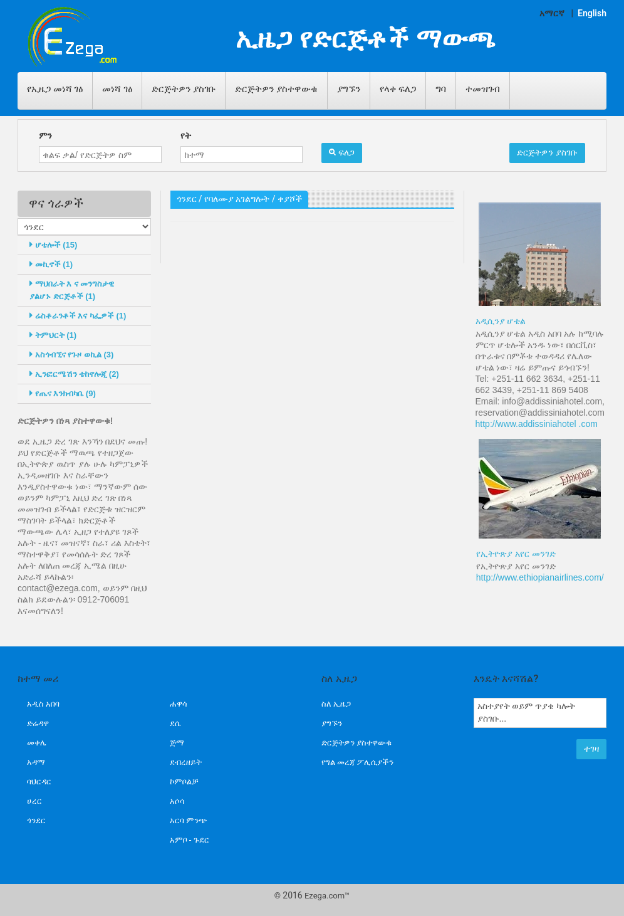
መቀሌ (36, 742)
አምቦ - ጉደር (189, 840)
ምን (45, 135)
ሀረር (34, 801)
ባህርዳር (39, 781)
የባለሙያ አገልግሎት (236, 199)
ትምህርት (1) (52, 335)
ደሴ (175, 723)
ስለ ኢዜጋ (336, 703)
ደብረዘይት (186, 762)
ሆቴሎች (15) (53, 245)
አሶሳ (177, 801)
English (592, 13)
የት (185, 135)
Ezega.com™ (327, 895)
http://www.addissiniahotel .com (537, 424)
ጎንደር (187, 199)
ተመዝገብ (482, 89)
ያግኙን (348, 89)
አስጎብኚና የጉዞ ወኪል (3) (71, 354)
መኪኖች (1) (51, 264)
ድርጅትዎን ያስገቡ (184, 89)
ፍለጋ (342, 152)
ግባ (440, 89)
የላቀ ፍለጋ (398, 89)
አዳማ (36, 762)
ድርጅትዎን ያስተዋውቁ (276, 89)
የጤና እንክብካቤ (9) (62, 393)
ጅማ (177, 742)
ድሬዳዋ (38, 723)
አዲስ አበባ (43, 703)
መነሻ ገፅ (117, 89)
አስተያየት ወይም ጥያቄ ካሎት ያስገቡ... (540, 713)
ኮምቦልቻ (184, 781)
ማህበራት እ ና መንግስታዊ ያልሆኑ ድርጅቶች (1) (71, 290)
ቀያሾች (290, 199)
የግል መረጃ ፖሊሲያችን (357, 762)
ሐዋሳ (178, 703)
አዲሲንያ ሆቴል (501, 321)
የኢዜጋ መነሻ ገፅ (55, 89)
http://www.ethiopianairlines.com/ (540, 577)
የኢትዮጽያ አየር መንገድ (516, 554)
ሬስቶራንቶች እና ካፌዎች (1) (77, 315)
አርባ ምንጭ (188, 820)
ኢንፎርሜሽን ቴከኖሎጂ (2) (74, 374)
